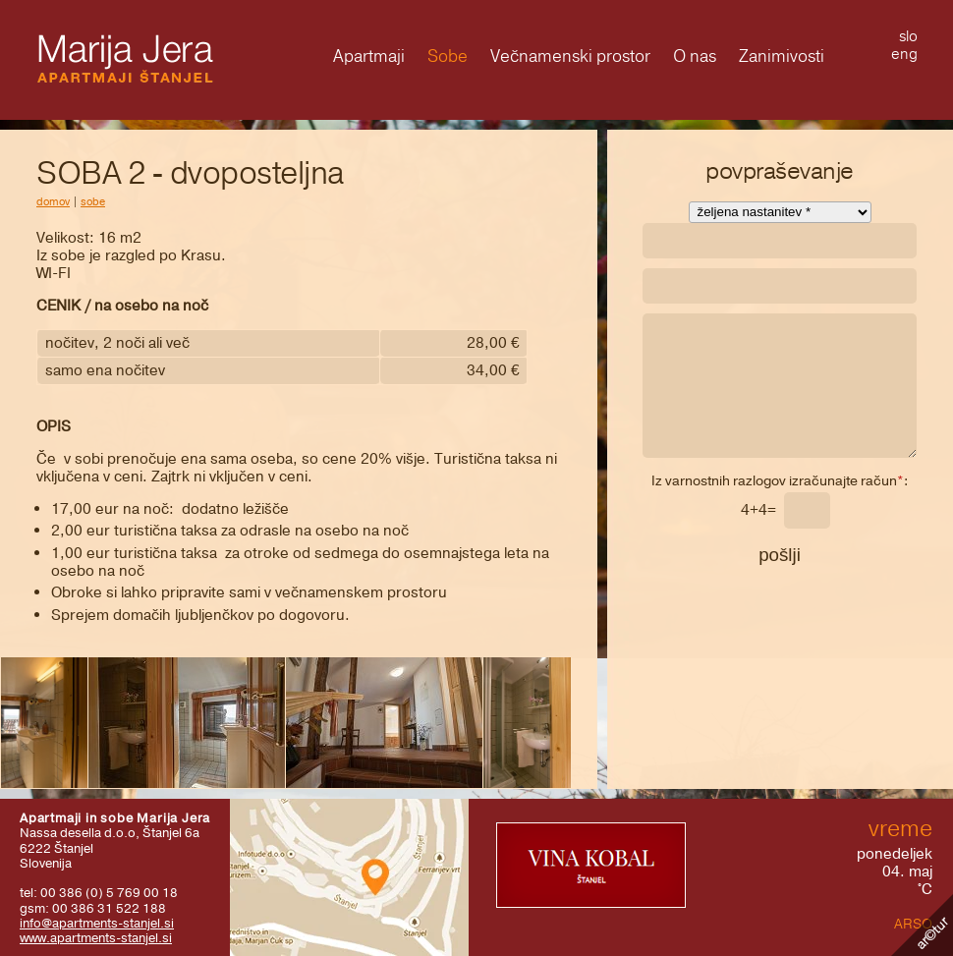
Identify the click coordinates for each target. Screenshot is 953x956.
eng (904, 54)
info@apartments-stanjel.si (97, 923)
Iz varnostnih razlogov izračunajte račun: (779, 482)
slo (908, 36)
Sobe (93, 202)
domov (53, 202)
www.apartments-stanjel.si (96, 937)
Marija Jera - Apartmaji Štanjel (125, 58)
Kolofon (922, 925)
